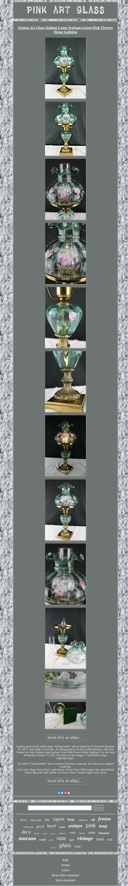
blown (23, 819)
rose (77, 846)
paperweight (35, 820)
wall (109, 839)
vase (61, 838)
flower (82, 833)
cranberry (83, 820)
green (36, 833)
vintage (85, 838)
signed (58, 819)
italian (62, 827)
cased (42, 839)
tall (93, 819)
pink (91, 825)
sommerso (62, 833)
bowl (51, 825)
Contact (65, 869)
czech (51, 840)
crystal (44, 834)
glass (65, 845)
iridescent (28, 827)
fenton (104, 818)
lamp (103, 826)
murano (27, 838)
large (71, 819)
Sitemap (65, 864)
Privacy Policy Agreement (65, 875)
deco (26, 831)
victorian (53, 848)
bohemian (104, 833)
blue (47, 819)
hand (100, 839)
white (91, 832)
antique (75, 825)
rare (73, 832)
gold (40, 826)
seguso (52, 834)
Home (65, 859)
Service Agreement (65, 880)
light (71, 839)
